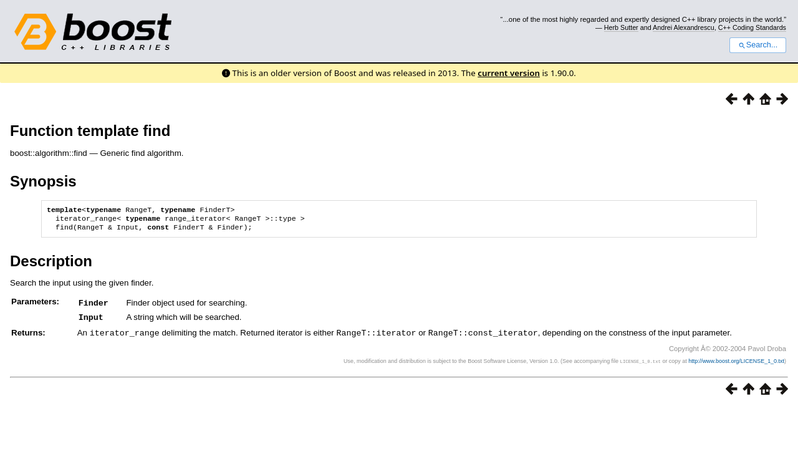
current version (509, 73)
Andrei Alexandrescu (683, 27)
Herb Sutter (621, 27)
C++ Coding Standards (752, 27)
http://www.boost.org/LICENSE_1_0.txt (736, 363)
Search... (757, 45)
